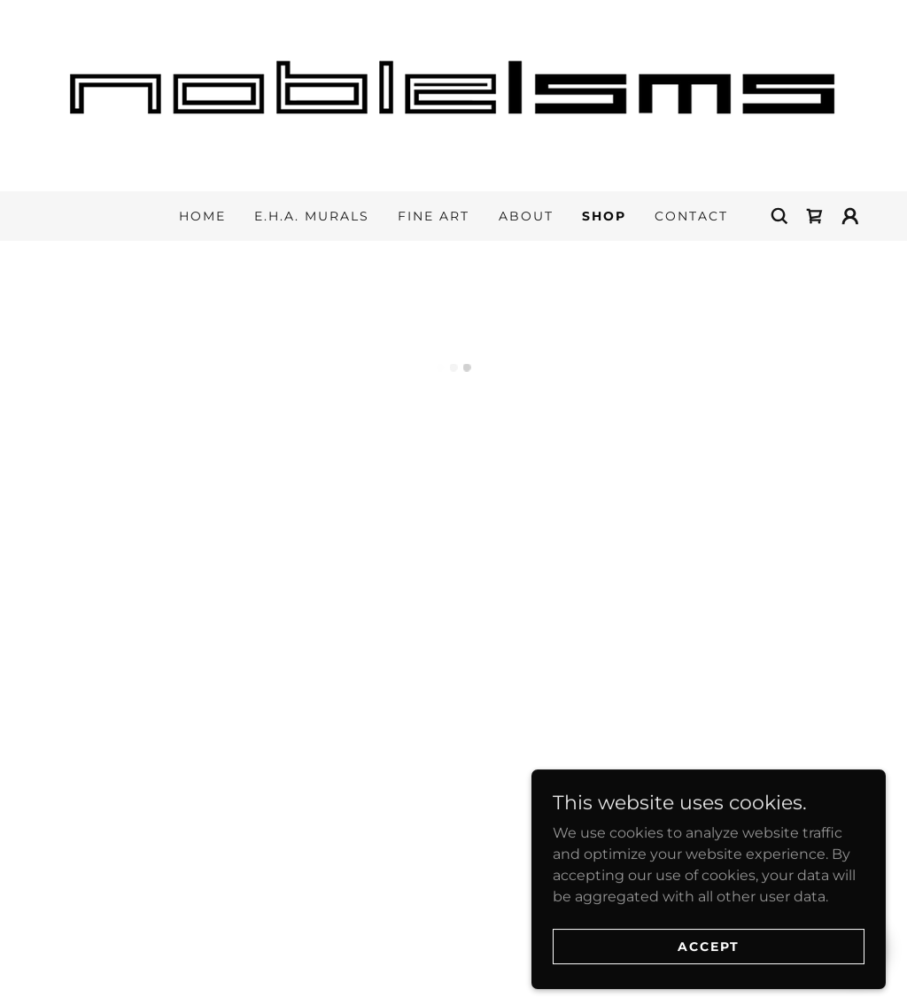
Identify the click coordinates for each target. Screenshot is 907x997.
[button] (815, 216)
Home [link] (202, 216)
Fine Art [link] (433, 216)
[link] (453, 94)
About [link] (526, 216)
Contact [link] (691, 216)
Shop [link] (604, 216)
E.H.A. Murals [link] (311, 216)
